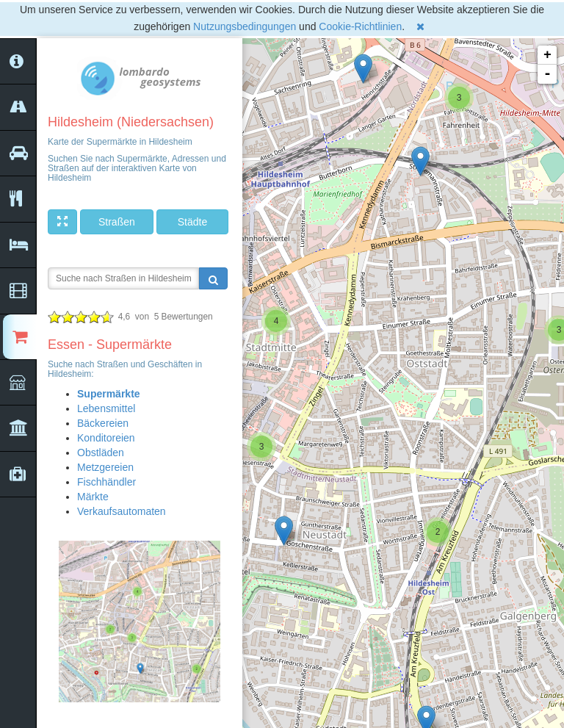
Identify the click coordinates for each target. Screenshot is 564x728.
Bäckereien (103, 423)
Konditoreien (106, 438)
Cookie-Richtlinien (360, 26)
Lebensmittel (106, 408)
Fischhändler (106, 482)
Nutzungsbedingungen (244, 26)
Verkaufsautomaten (121, 511)
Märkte (93, 496)
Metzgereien (105, 467)
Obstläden (100, 452)
